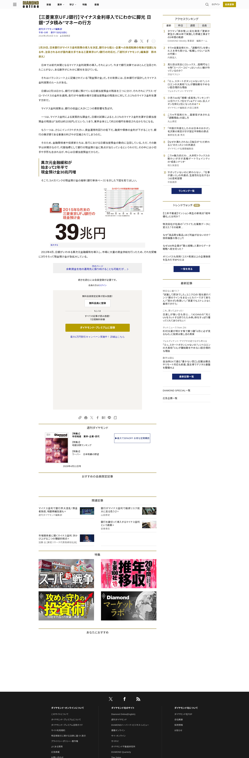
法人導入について (59, 696)
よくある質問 (57, 680)
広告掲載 (55, 685)
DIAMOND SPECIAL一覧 (176, 390)
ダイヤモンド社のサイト (123, 641)
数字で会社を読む (59, 32)
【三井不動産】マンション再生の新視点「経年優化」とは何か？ (186, 215)
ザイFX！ (115, 674)
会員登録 (203, 5)
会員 (204, 25)
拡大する (54, 245)
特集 (110, 5)
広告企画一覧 (170, 398)
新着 (74, 5)
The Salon (116, 690)
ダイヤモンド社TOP (183, 647)
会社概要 (178, 653)
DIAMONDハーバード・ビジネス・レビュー (130, 658)
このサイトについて (59, 647)
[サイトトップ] (53, 5)
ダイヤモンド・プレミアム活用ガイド (67, 658)
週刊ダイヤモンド (119, 653)
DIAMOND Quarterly (121, 685)
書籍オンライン (118, 663)
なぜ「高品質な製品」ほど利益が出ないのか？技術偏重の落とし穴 (186, 236)
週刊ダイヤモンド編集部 (50, 29)
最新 (168, 25)
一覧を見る (187, 269)
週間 (192, 25)
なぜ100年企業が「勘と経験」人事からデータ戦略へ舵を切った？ (186, 247)
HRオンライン (117, 696)
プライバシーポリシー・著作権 (64, 674)
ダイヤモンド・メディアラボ (123, 712)
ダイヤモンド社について (186, 641)
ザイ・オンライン (118, 669)
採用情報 (178, 658)
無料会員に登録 (97, 303)
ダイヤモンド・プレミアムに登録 (97, 327)
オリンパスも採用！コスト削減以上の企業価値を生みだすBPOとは (186, 258)
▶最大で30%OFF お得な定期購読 (132, 371)
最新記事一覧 (186, 376)
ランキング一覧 (187, 191)
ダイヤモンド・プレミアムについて (66, 653)
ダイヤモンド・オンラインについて (67, 641)
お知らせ (178, 663)
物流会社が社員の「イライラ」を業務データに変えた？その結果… (186, 226)
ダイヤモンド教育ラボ (121, 707)
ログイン (190, 5)
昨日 (180, 25)
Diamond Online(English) (123, 647)
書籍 (122, 5)
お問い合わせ (57, 690)
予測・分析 (43, 32)
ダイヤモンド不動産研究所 (123, 680)
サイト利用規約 (58, 663)
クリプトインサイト (119, 701)
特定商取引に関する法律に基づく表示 (68, 669)
